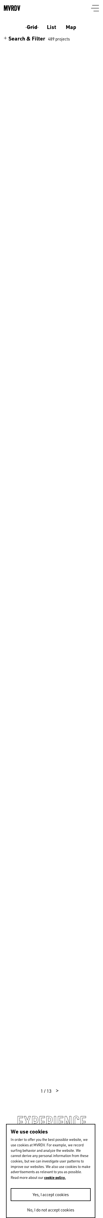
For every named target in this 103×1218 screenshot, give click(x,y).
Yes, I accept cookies (51, 1194)
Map (71, 27)
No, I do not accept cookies (50, 1210)
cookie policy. (55, 1177)
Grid (32, 27)
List (51, 27)
